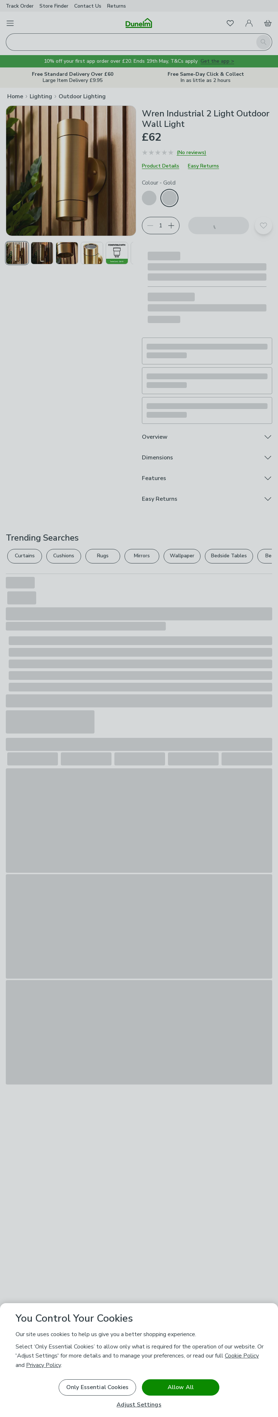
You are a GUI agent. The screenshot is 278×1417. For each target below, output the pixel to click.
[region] (139, 1360)
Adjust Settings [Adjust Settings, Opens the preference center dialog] (139, 1404)
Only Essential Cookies (97, 1387)
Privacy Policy (43, 1365)
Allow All (181, 1387)
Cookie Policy (242, 1356)
